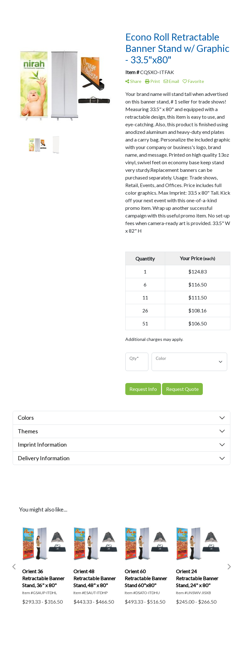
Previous (14, 567)
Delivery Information (44, 458)
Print (152, 81)
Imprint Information (42, 444)
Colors (26, 417)
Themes (28, 431)
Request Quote (182, 389)
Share (133, 81)
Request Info (143, 389)
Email (171, 81)
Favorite (193, 81)
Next (229, 567)
